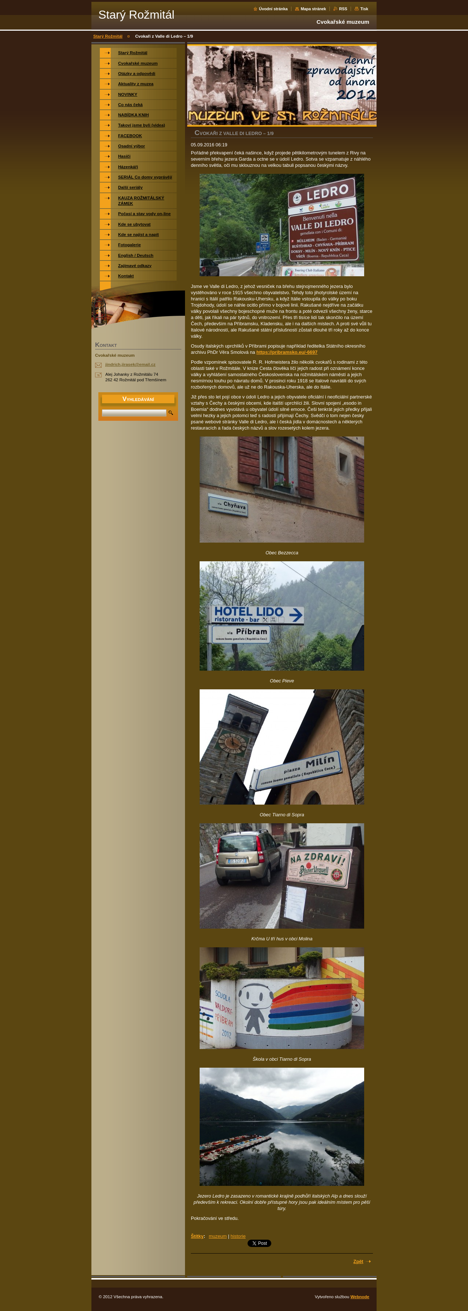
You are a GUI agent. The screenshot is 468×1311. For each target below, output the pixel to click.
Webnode (359, 1297)
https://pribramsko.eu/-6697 (286, 352)
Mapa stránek (313, 9)
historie (238, 1236)
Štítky (197, 1236)
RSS (343, 9)
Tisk (364, 9)
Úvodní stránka (273, 9)
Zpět (358, 1261)
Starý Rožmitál (107, 36)
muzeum (218, 1236)
